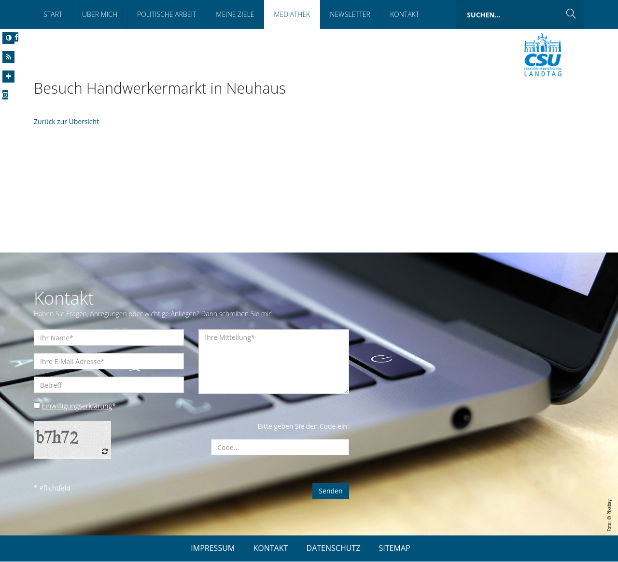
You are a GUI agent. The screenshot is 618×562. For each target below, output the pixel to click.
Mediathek (292, 14)
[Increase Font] (8, 76)
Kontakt (404, 14)
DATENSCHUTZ (334, 548)
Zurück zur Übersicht (66, 121)
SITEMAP (394, 548)
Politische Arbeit (166, 14)
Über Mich (99, 14)
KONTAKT (270, 548)
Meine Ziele (235, 14)
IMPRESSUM (213, 548)
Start (52, 14)
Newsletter (350, 14)
